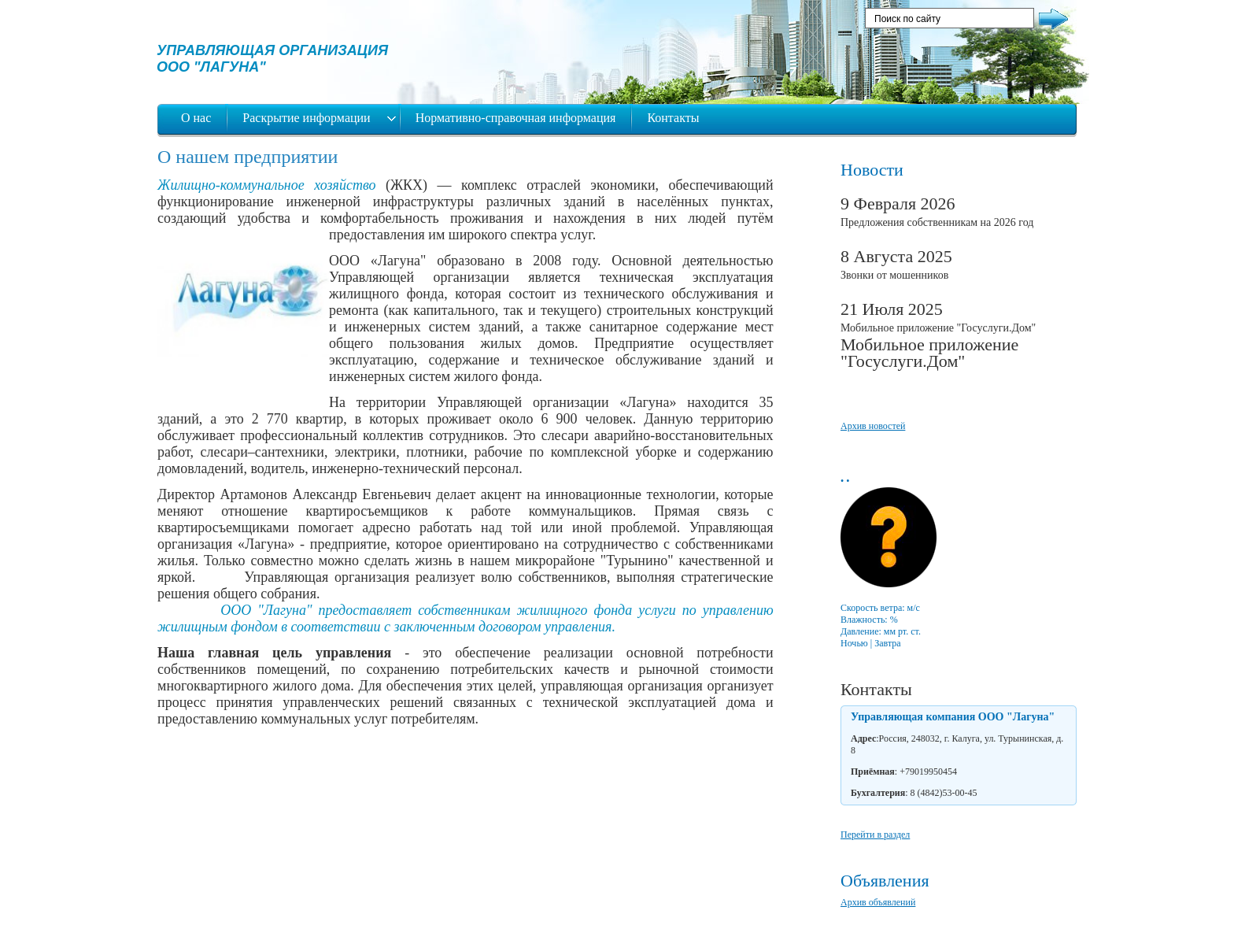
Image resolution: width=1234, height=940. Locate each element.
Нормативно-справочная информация (516, 117)
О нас (196, 117)
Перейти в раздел (875, 834)
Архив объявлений (878, 902)
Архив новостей (873, 425)
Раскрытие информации (307, 117)
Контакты (673, 117)
